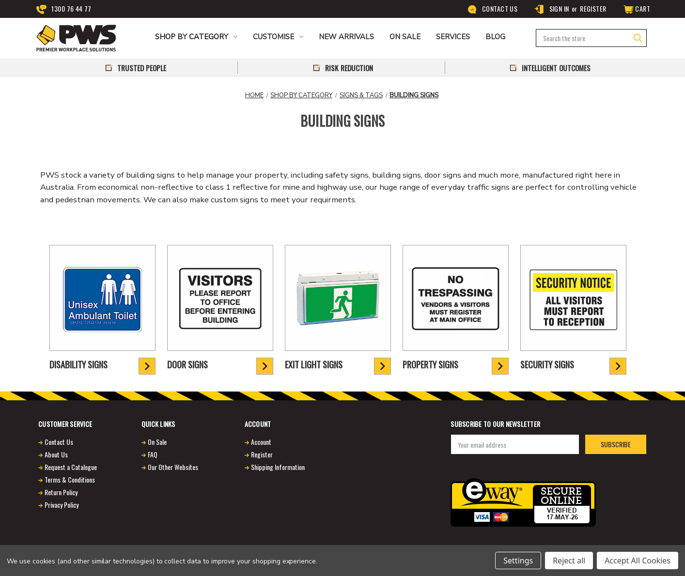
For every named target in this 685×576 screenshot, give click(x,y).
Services (453, 37)
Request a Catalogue (71, 467)
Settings (518, 560)
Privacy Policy (61, 505)
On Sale (157, 442)
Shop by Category (196, 37)
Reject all (569, 560)
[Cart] (636, 9)
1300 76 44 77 (64, 9)
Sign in (551, 9)
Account (261, 442)
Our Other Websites (173, 467)
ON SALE (404, 37)
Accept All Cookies (637, 560)
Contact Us (492, 9)
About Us (56, 454)
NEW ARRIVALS (346, 37)
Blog (495, 37)
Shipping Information (278, 467)
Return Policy (61, 492)
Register (593, 8)
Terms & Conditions (70, 479)
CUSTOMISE (278, 37)
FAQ (152, 454)
